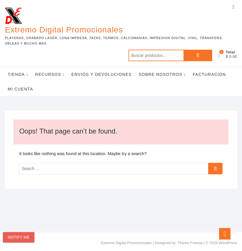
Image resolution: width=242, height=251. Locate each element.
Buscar (198, 55)
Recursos (48, 74)
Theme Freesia (189, 243)
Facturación (209, 74)
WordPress (228, 243)
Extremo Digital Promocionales (64, 29)
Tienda (16, 74)
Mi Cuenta (20, 89)
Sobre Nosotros (160, 74)
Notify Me (19, 237)
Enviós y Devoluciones (101, 74)
